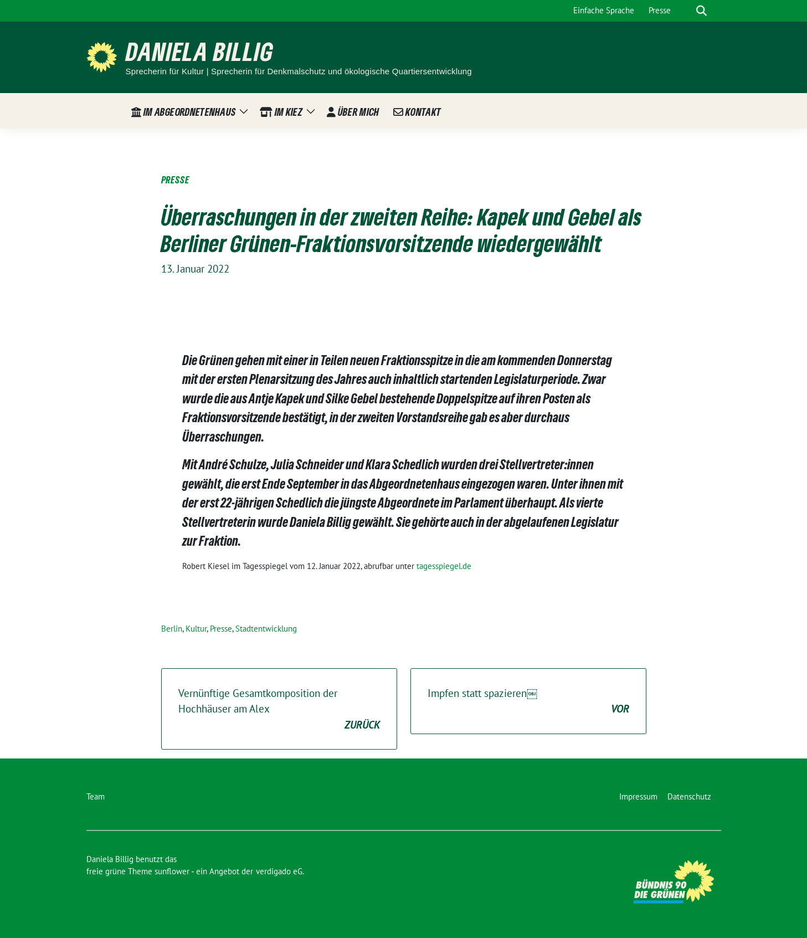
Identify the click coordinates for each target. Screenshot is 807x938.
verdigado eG (279, 871)
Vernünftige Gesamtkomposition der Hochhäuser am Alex (279, 709)
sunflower (172, 871)
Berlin (171, 628)
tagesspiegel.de (444, 566)
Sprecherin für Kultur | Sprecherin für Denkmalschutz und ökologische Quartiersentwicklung (299, 71)
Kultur (196, 628)
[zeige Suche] (701, 11)
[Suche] (686, 11)
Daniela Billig (200, 51)
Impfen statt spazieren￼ (528, 701)
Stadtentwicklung (266, 628)
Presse (221, 628)
